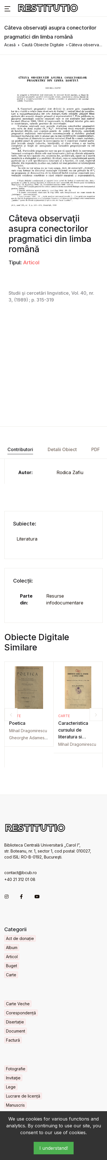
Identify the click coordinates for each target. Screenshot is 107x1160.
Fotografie (15, 1068)
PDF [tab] (95, 449)
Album (11, 947)
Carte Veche (18, 1003)
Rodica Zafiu (69, 472)
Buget (11, 965)
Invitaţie (13, 1077)
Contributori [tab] (20, 449)
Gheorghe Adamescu (29, 737)
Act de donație (20, 938)
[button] (7, 8)
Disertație (15, 1021)
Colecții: (23, 581)
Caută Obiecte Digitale (43, 44)
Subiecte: (24, 524)
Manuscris (15, 1105)
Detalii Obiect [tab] (62, 449)
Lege (11, 1086)
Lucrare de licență (23, 1096)
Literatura (27, 539)
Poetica (17, 723)
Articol (31, 262)
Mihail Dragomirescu (28, 730)
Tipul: (15, 262)
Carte (64, 716)
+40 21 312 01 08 (19, 879)
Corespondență (21, 1012)
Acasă (10, 44)
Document (15, 1031)
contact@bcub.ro (20, 872)
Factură (13, 1040)
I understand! (53, 1148)
